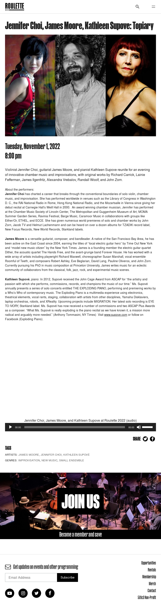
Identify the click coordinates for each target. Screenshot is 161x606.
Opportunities (148, 563)
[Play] (10, 427)
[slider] (74, 427)
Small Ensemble (71, 460)
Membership (149, 576)
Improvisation (29, 460)
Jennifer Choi (51, 454)
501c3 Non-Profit (147, 597)
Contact (152, 590)
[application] (80, 427)
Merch (152, 583)
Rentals (152, 569)
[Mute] (139, 427)
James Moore (28, 454)
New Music (49, 460)
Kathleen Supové (76, 454)
